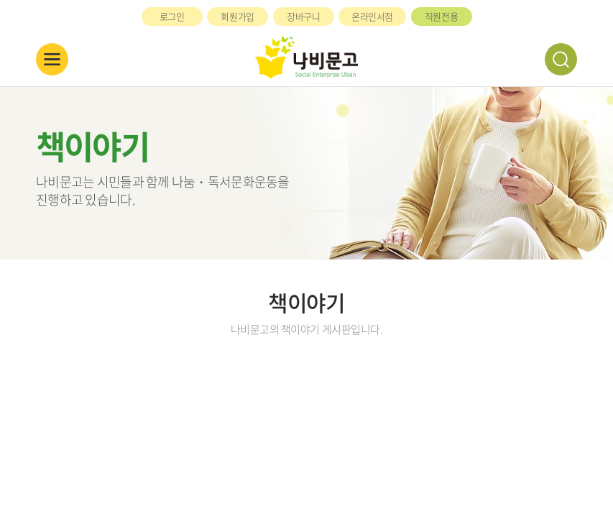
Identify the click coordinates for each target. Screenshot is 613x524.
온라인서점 (372, 16)
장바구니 (303, 16)
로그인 (172, 16)
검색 (561, 59)
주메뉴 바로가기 (0, 0)
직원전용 (441, 16)
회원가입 (237, 16)
